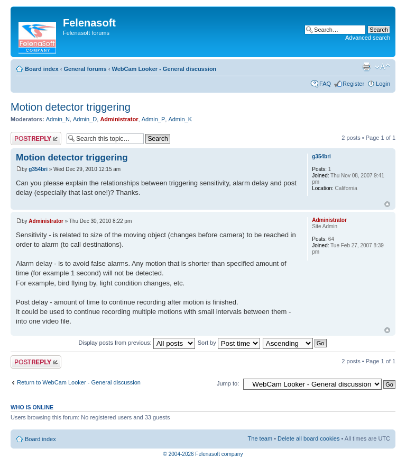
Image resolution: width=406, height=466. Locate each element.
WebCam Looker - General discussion (164, 69)
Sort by (229, 342)
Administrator (119, 119)
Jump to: (228, 383)
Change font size (382, 66)
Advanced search (367, 37)
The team (260, 438)
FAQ (325, 83)
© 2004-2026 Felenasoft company (203, 454)
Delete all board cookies (308, 438)
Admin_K (180, 119)
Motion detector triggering (71, 107)
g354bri (38, 169)
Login (383, 83)
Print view (366, 66)
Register (353, 83)
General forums (84, 69)
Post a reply (36, 138)
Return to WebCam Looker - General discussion (79, 382)
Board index (42, 69)
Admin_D (85, 119)
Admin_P (153, 119)
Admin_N (58, 119)
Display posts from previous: (137, 342)
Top (387, 204)
